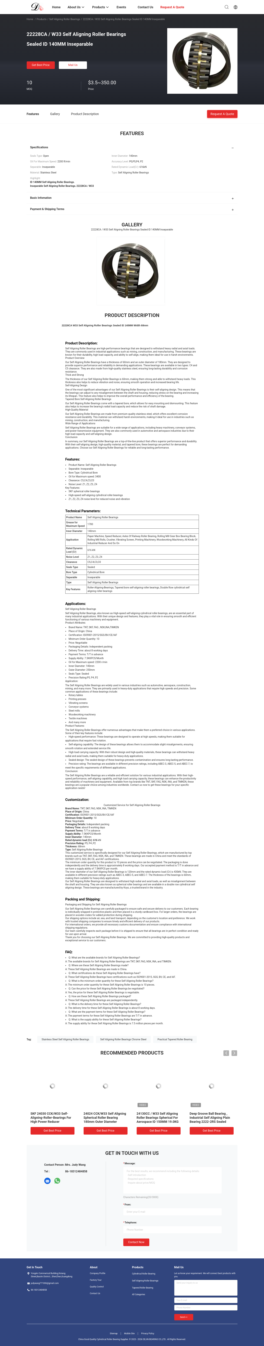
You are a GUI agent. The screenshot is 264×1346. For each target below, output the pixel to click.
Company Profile (97, 1273)
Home (30, 19)
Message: (130, 1163)
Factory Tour (96, 1280)
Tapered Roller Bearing (142, 1288)
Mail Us (72, 65)
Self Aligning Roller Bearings (64, 19)
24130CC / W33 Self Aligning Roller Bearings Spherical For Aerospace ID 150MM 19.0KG (158, 1117)
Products (41, 19)
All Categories (138, 1294)
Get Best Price (41, 65)
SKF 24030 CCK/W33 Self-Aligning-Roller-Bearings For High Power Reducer (51, 1117)
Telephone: (131, 1222)
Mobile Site (129, 1333)
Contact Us (95, 1293)
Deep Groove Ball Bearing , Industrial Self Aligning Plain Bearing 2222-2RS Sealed (210, 1117)
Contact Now (136, 1242)
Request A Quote (222, 114)
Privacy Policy (147, 1333)
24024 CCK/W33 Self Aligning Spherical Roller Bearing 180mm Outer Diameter (105, 1117)
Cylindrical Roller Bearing (143, 1273)
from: (128, 1204)
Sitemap (114, 1333)
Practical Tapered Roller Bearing (175, 1039)
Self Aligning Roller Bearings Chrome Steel (123, 1039)
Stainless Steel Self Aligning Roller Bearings (65, 1039)
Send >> (183, 1317)
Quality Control (97, 1286)
